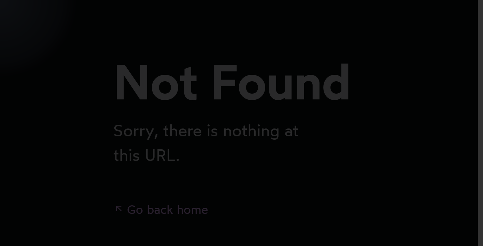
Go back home (160, 209)
